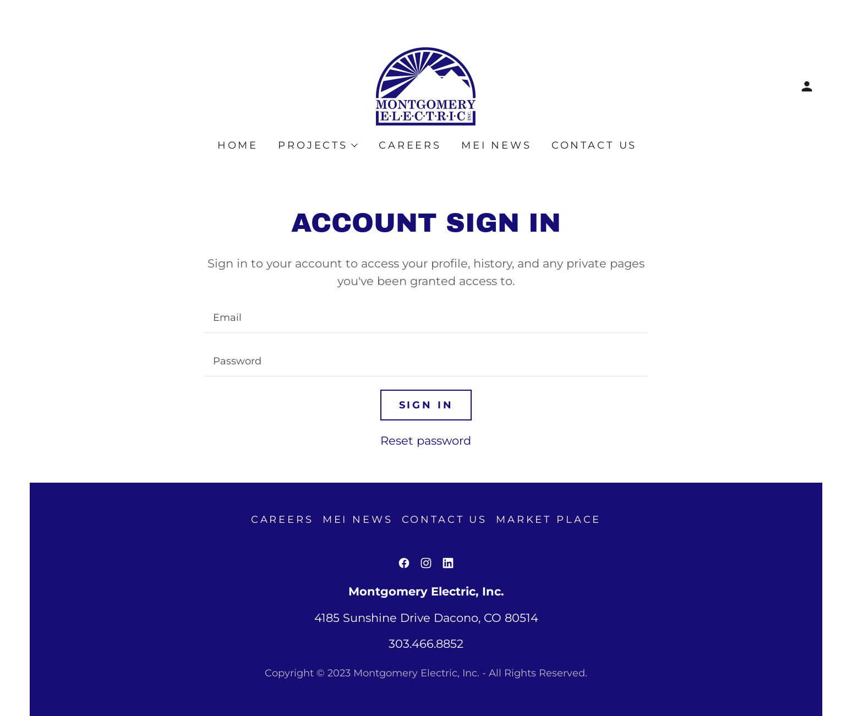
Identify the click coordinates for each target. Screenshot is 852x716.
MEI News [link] (496, 145)
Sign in (426, 405)
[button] (807, 86)
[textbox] (425, 318)
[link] (426, 85)
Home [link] (237, 145)
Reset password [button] (425, 440)
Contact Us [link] (594, 145)
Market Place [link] (548, 519)
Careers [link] (410, 145)
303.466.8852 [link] (426, 644)
